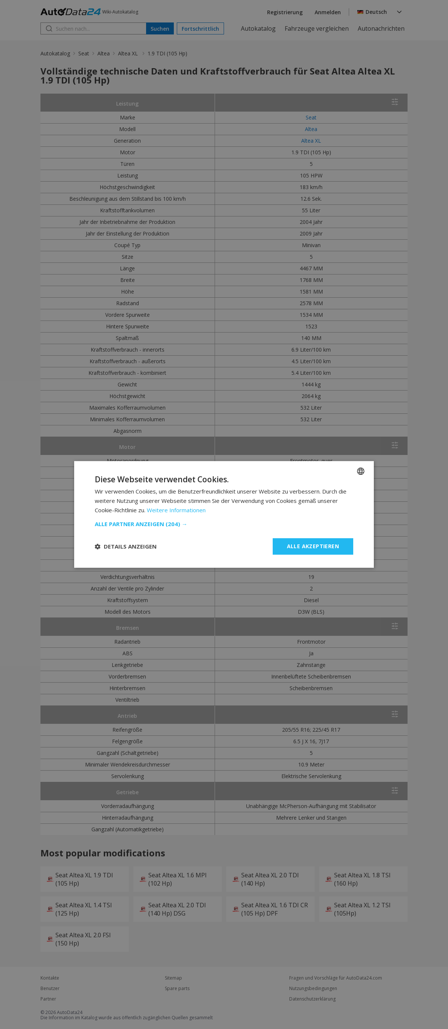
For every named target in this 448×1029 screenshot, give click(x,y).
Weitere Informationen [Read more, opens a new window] (176, 510)
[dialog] (224, 514)
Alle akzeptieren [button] (313, 546)
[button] (224, 523)
